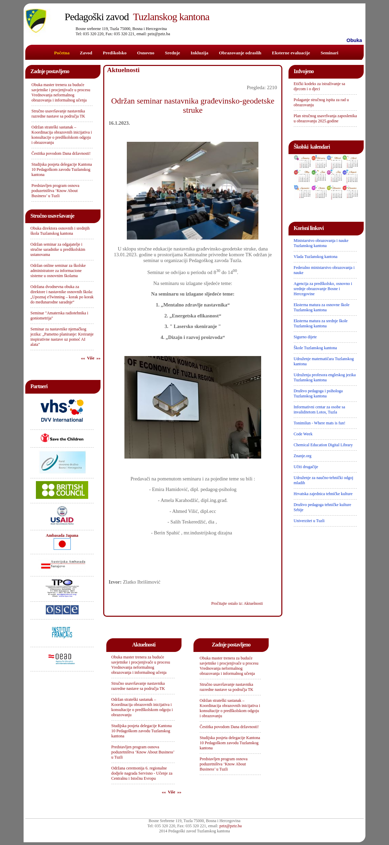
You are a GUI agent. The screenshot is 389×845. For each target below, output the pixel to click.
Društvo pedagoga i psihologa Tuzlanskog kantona (318, 393)
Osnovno (145, 52)
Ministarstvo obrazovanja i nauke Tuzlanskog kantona (321, 243)
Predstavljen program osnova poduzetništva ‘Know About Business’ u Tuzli (55, 190)
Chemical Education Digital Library (323, 444)
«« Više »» (90, 358)
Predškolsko (114, 52)
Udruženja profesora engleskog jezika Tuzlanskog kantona (325, 377)
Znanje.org (302, 455)
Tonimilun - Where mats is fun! (319, 423)
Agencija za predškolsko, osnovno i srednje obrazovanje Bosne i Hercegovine (323, 288)
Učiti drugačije (306, 466)
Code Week (303, 434)
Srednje (172, 52)
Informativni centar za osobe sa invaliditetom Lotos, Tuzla (319, 409)
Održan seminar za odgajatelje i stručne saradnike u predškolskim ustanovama (57, 249)
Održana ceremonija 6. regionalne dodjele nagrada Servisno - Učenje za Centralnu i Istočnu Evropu (142, 773)
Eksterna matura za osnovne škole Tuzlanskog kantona (321, 307)
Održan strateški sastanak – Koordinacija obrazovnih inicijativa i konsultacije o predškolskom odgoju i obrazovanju (61, 135)
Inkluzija (200, 52)
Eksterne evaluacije (291, 52)
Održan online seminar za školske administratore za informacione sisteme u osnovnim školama (58, 270)
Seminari (329, 52)
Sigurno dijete (305, 337)
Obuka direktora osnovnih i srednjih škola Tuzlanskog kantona (60, 231)
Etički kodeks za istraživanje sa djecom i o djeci (319, 86)
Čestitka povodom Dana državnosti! (61, 153)
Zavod (86, 52)
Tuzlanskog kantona (137, 16)
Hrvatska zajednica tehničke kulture (323, 493)
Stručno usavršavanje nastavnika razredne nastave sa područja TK (58, 114)
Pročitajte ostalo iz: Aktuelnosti (237, 603)
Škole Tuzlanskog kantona (315, 347)
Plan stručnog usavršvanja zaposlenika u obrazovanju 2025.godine (325, 118)
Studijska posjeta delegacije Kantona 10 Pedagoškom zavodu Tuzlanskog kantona (61, 169)
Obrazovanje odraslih (240, 52)
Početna (61, 52)
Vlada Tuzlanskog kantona (315, 256)
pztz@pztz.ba (230, 825)
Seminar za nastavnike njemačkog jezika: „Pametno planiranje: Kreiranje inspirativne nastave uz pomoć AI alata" (62, 337)
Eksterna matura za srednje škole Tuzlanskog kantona (321, 323)
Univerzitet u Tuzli (309, 520)
